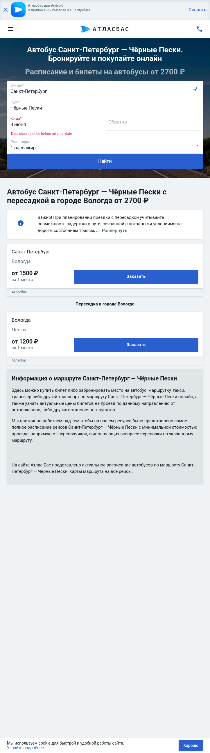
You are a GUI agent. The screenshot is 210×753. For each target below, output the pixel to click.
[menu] (10, 29)
